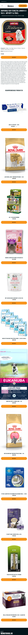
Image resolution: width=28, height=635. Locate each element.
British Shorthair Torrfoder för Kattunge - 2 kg (14, 453)
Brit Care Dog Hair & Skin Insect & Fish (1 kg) (14, 298)
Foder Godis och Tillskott (9, 49)
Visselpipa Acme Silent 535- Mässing (14, 574)
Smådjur (7, 48)
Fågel (12, 48)
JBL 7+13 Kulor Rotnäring (14, 217)
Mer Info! (14, 57)
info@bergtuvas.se (3, 1)
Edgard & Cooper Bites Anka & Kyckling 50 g (14, 257)
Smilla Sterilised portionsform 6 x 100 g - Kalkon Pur (14, 615)
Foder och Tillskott (17, 48)
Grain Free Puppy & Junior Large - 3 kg (14, 401)
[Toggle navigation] (2, 6)
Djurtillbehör (23, 5)
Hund (10, 48)
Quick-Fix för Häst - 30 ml (14, 124)
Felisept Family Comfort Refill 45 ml (14, 534)
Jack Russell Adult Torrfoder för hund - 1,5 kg (14, 177)
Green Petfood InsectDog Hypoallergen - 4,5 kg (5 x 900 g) (14, 338)
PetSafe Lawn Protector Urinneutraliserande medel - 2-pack (14, 493)
